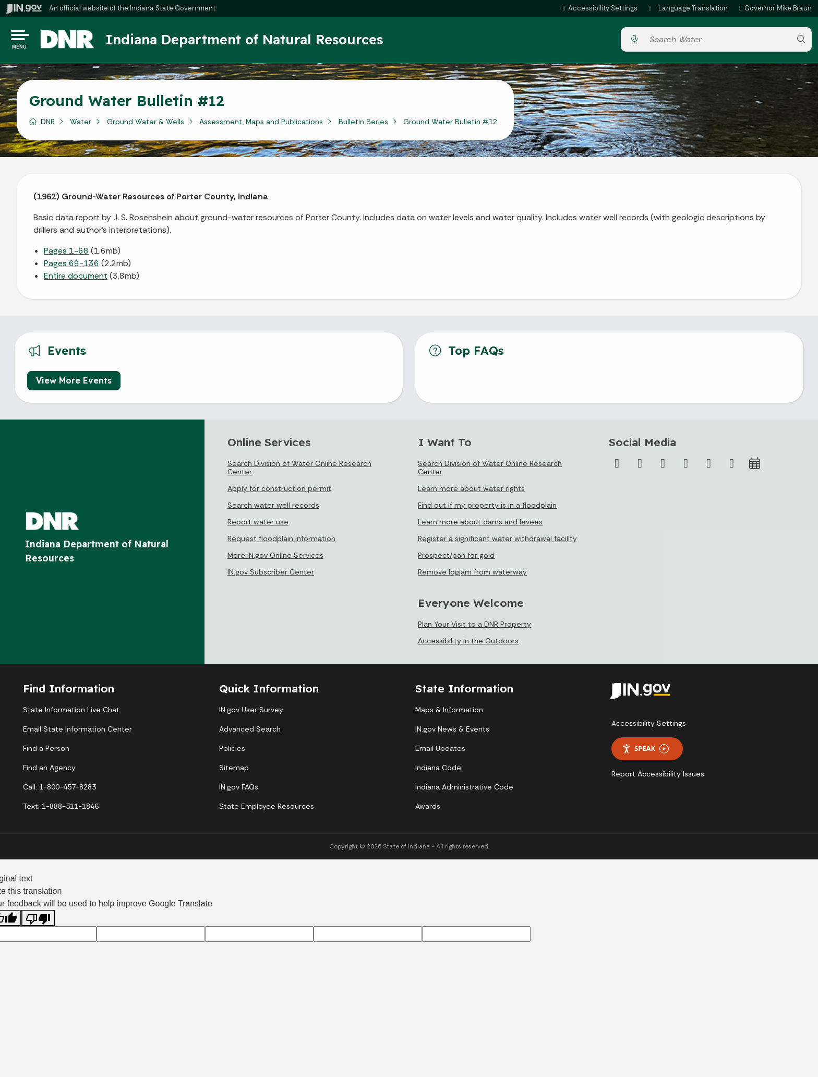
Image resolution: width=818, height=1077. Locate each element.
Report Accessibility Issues (657, 777)
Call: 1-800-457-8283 (59, 790)
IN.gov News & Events (452, 732)
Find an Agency (49, 771)
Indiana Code (438, 771)
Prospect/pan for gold (456, 559)
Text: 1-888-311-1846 (61, 810)
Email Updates (440, 752)
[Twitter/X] (640, 467)
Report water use (257, 525)
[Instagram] (663, 467)
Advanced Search (250, 732)
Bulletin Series (363, 124)
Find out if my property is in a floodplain (487, 508)
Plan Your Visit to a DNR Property (474, 627)
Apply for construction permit (279, 492)
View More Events (74, 384)
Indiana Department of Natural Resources (253, 41)
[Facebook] (617, 467)
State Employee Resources (266, 810)
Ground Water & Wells (145, 124)
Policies (232, 752)
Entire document (75, 278)
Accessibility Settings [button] (648, 727)
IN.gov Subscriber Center (270, 575)
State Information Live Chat (71, 713)
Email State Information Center (77, 732)
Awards (427, 810)
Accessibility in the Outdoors (468, 644)
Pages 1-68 (66, 253)
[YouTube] (686, 467)
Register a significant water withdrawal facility (497, 542)
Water (80, 124)
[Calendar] (755, 467)
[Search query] (717, 41)
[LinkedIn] (709, 467)
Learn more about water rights (471, 492)
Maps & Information (449, 713)
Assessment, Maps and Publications (261, 124)
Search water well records (273, 508)
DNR (48, 124)
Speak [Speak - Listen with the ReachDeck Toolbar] (645, 752)
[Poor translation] (38, 922)
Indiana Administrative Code (464, 790)
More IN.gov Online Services (275, 559)
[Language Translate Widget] (688, 8)
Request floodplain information (281, 542)
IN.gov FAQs (238, 790)
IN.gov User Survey (251, 713)
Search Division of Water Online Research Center (299, 471)
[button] (598, 8)
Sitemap (234, 771)
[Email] (732, 467)
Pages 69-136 (71, 266)
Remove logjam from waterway (472, 575)
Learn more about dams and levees (480, 525)
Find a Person (46, 752)
